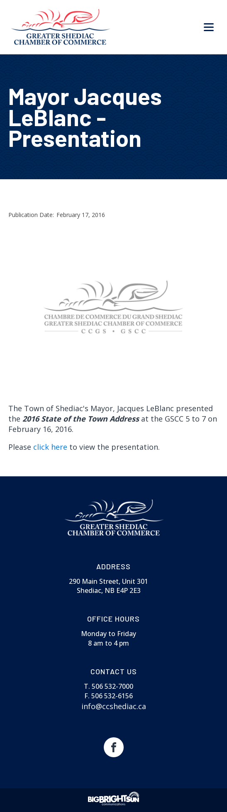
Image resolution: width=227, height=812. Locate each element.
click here (51, 447)
